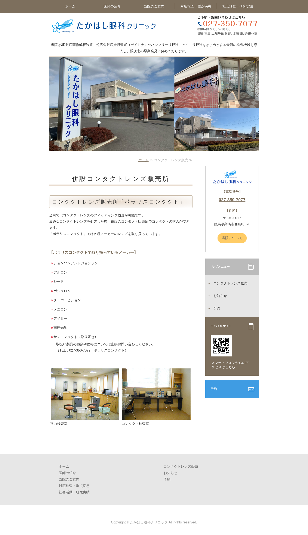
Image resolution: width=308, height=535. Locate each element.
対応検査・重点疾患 (196, 6)
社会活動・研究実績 (237, 6)
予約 (216, 308)
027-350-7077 (232, 199)
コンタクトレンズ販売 (230, 283)
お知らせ (220, 296)
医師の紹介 (112, 6)
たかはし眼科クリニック (149, 522)
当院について (232, 238)
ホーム (70, 6)
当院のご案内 (154, 6)
